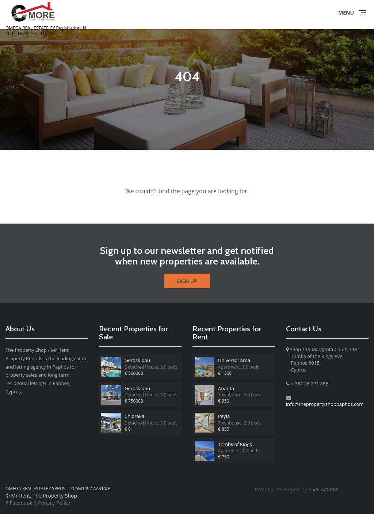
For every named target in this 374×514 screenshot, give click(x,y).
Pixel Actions (297, 489)
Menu (346, 12)
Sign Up (187, 281)
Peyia (224, 416)
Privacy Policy (54, 502)
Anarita (226, 388)
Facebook (19, 502)
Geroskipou (137, 360)
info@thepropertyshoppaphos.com (324, 404)
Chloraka (134, 416)
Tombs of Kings (235, 444)
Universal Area (234, 360)
